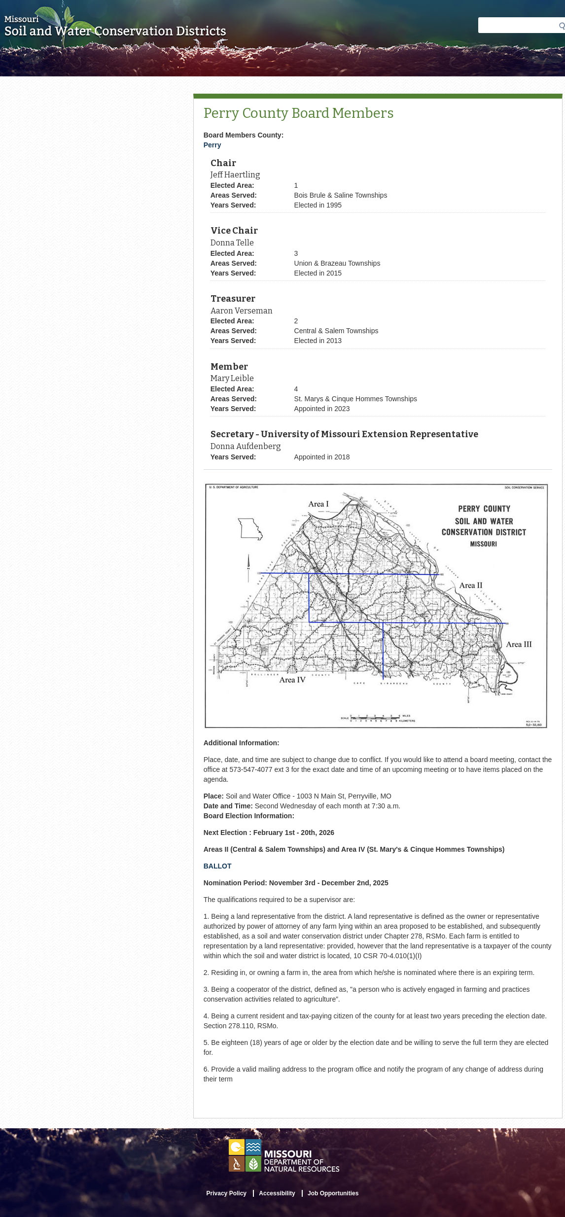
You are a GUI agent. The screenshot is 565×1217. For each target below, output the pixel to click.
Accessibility (277, 1193)
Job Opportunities (333, 1193)
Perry (212, 145)
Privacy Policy (227, 1193)
